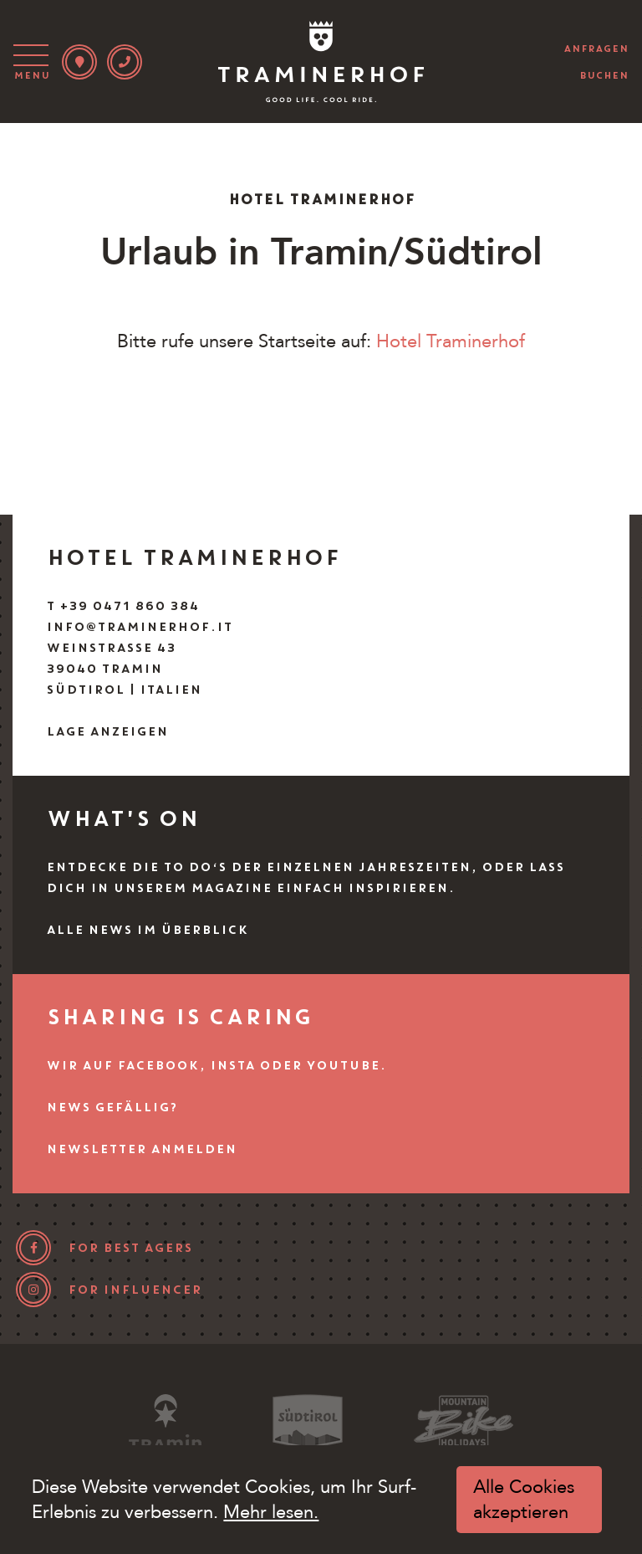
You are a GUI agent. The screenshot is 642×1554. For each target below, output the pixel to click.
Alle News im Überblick (147, 929)
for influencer (134, 1289)
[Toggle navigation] (34, 61)
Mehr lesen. (270, 1512)
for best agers (130, 1247)
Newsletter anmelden (141, 1149)
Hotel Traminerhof (450, 341)
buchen (604, 75)
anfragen (596, 48)
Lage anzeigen (107, 731)
